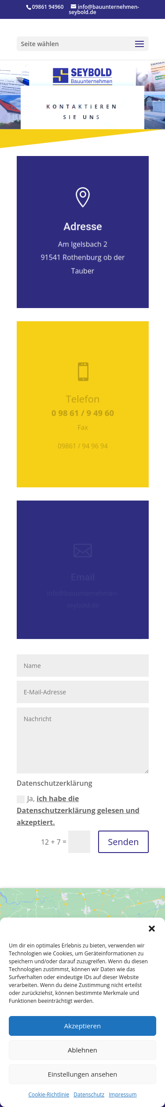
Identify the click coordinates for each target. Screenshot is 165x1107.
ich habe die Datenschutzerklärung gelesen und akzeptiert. (78, 810)
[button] (151, 928)
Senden (123, 842)
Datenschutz (88, 1094)
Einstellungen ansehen (82, 1074)
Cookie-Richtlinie (48, 1094)
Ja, (78, 810)
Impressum (122, 1094)
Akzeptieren (82, 1025)
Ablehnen (82, 1049)
